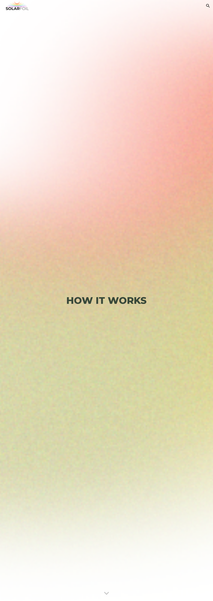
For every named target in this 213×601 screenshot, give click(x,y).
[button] (208, 6)
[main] (106, 300)
